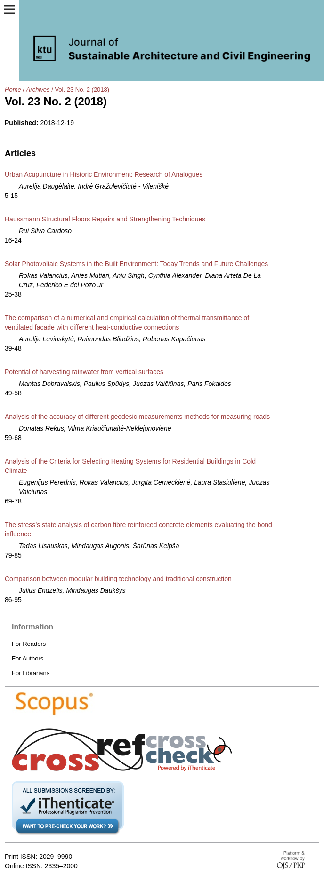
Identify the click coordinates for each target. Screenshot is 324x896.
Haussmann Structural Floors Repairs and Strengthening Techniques (105, 219)
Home (13, 89)
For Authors (27, 658)
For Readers (29, 643)
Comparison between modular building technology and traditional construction (118, 578)
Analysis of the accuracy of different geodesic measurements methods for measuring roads (137, 416)
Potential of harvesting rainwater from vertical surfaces (84, 372)
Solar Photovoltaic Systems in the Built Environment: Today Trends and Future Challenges (136, 263)
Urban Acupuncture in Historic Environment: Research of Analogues (103, 174)
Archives (38, 89)
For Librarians (30, 672)
